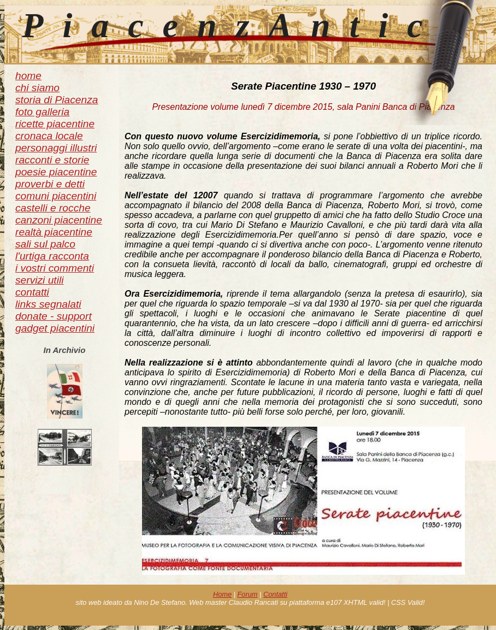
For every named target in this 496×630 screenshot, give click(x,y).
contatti (32, 292)
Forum (248, 594)
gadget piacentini (55, 328)
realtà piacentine (53, 232)
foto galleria (42, 111)
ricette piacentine (55, 123)
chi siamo (37, 87)
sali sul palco (45, 244)
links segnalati (48, 304)
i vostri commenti (54, 268)
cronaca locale (49, 136)
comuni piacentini (55, 196)
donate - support (53, 316)
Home (222, 594)
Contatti (275, 594)
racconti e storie (52, 160)
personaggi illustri (56, 148)
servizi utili (39, 280)
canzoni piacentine (58, 220)
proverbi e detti (50, 184)
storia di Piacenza (56, 99)
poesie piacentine (56, 172)
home (28, 75)
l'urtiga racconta (52, 256)
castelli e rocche (53, 208)
